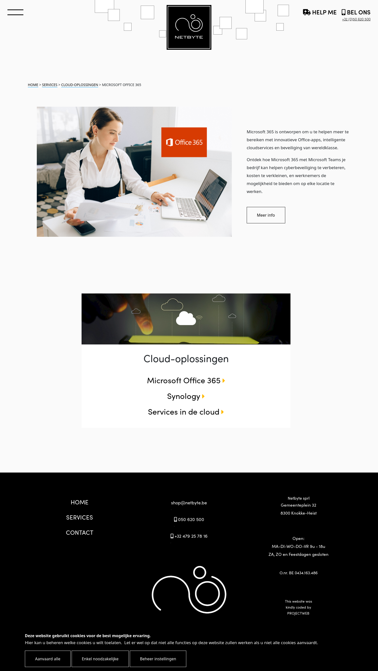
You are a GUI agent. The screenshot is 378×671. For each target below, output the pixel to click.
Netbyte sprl (298, 506)
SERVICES (49, 84)
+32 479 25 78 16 (188, 536)
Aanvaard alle (47, 659)
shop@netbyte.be (189, 502)
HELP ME (320, 12)
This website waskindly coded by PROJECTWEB (298, 607)
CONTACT (79, 532)
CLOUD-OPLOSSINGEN (79, 84)
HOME (33, 84)
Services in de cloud (186, 411)
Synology (186, 395)
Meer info (266, 215)
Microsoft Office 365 (186, 379)
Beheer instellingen (158, 659)
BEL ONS (356, 15)
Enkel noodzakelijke (100, 659)
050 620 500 (189, 519)
